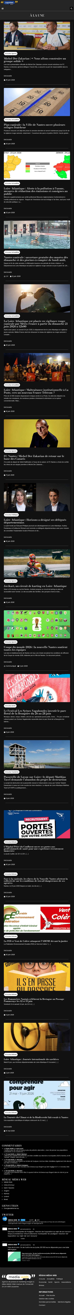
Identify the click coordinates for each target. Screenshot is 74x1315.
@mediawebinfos (25, 1231)
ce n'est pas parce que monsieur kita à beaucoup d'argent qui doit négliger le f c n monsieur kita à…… (36, 1170)
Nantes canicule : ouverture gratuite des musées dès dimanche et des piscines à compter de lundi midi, (35, 260)
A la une (8, 53)
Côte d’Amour (9, 1187)
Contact (42, 1307)
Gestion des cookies (46, 1301)
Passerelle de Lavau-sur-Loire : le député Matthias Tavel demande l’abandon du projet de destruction (36, 780)
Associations (66, 1284)
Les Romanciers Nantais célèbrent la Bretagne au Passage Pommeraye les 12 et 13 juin (34, 1002)
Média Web (8, 1184)
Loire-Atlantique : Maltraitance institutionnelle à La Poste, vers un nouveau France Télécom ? (35, 393)
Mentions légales (64, 1304)
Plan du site (50, 1298)
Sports (13, 53)
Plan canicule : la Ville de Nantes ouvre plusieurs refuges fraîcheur (35, 126)
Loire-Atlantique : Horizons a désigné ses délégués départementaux (36, 523)
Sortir (13, 708)
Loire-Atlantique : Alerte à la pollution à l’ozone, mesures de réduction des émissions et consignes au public (35, 191)
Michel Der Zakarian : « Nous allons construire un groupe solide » (36, 59)
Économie (42, 1284)
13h (34, 1247)
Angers (6, 1193)
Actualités (15, 120)
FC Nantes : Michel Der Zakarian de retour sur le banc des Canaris (35, 459)
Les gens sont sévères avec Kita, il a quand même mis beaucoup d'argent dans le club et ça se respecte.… (36, 1175)
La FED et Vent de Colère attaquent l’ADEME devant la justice (36, 943)
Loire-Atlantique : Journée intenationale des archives (31, 1061)
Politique (14, 517)
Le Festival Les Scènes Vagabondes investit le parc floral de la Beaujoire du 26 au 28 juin (36, 714)
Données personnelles (47, 1304)
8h (34, 1231)
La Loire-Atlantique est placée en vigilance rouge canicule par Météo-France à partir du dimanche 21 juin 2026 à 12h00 (37, 326)
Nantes (6, 1196)
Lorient (6, 1199)
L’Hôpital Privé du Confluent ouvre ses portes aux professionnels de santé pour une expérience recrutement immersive (33, 851)
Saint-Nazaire (9, 1190)
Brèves (14, 844)
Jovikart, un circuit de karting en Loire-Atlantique (36, 588)
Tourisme (14, 774)
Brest (6, 1202)
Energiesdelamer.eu (11, 1211)
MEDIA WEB (12, 1231)
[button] (2, 8)
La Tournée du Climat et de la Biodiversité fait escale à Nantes (36, 1119)
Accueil (41, 1298)
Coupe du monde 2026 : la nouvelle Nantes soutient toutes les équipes (37, 650)
